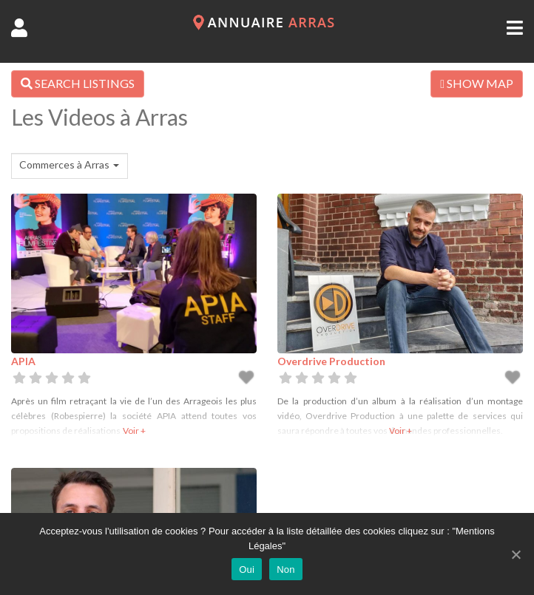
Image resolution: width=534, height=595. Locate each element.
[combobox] (69, 166)
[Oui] (515, 554)
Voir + (134, 430)
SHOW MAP (476, 83)
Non (286, 569)
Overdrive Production (331, 361)
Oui (246, 569)
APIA (23, 361)
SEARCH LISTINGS (78, 83)
